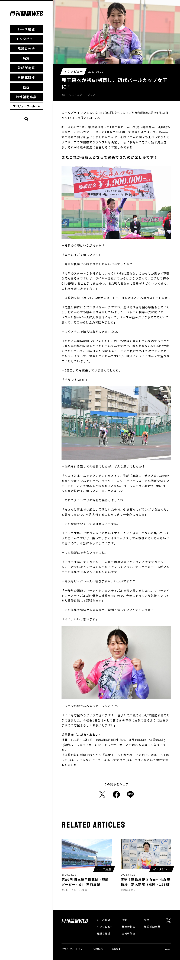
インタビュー (26, 38)
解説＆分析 (26, 48)
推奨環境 (116, 949)
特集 (26, 58)
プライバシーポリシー (73, 949)
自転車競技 (26, 77)
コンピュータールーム (26, 106)
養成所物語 (26, 67)
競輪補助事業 (26, 96)
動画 (26, 87)
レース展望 (26, 29)
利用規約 (98, 949)
